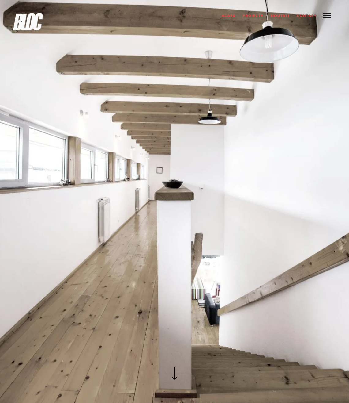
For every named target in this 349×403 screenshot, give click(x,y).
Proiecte (253, 15)
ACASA (228, 15)
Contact (307, 15)
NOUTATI (280, 15)
